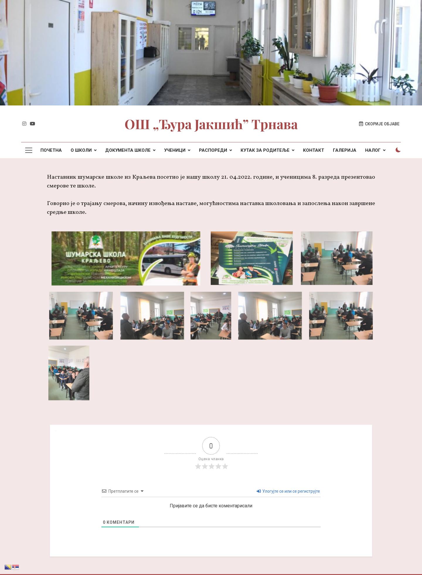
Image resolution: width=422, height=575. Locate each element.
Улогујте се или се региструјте (288, 491)
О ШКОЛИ (81, 150)
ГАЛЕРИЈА (344, 150)
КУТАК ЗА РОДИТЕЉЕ (265, 150)
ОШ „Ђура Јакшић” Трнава (211, 123)
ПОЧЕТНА (51, 150)
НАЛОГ (373, 150)
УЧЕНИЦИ (175, 150)
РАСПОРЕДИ (213, 150)
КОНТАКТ (313, 150)
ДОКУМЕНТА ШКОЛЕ (128, 150)
